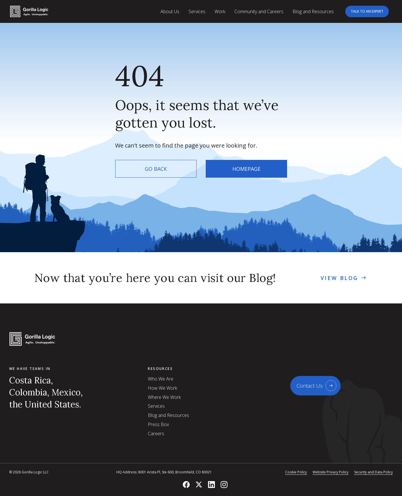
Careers (156, 433)
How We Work (162, 388)
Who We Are (160, 379)
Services (156, 406)
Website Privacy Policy (330, 472)
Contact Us (310, 385)
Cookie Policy (296, 472)
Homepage (246, 168)
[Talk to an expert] (367, 11)
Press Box (158, 424)
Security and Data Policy (373, 472)
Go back (156, 168)
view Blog (344, 278)
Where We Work (164, 397)
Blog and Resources (168, 415)
